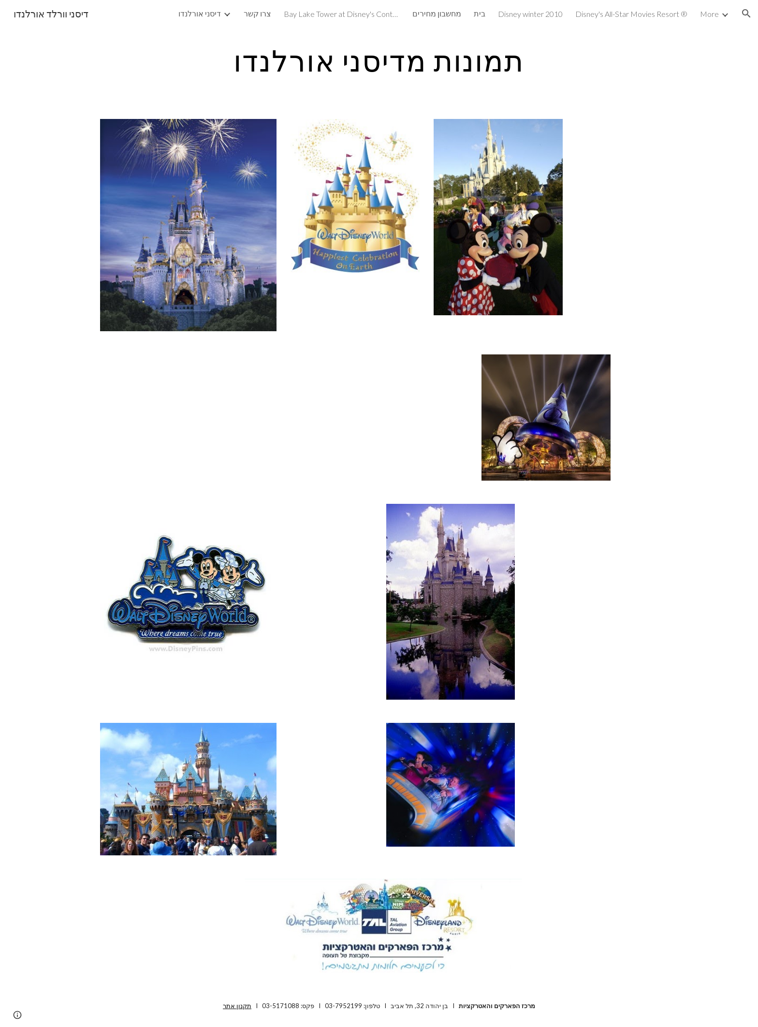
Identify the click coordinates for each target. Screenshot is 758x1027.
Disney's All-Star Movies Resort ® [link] (631, 13)
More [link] (709, 13)
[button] (746, 13)
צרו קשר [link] (257, 13)
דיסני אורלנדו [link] (199, 13)
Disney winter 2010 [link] (530, 13)
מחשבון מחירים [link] (436, 13)
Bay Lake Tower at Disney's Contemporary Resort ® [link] (342, 13)
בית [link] (479, 13)
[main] (379, 60)
